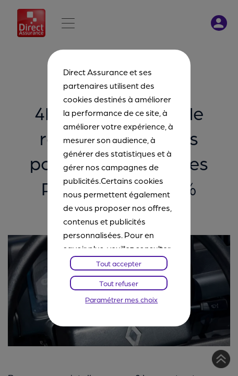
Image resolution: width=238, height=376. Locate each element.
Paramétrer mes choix (121, 299)
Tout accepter (118, 263)
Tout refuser (118, 283)
